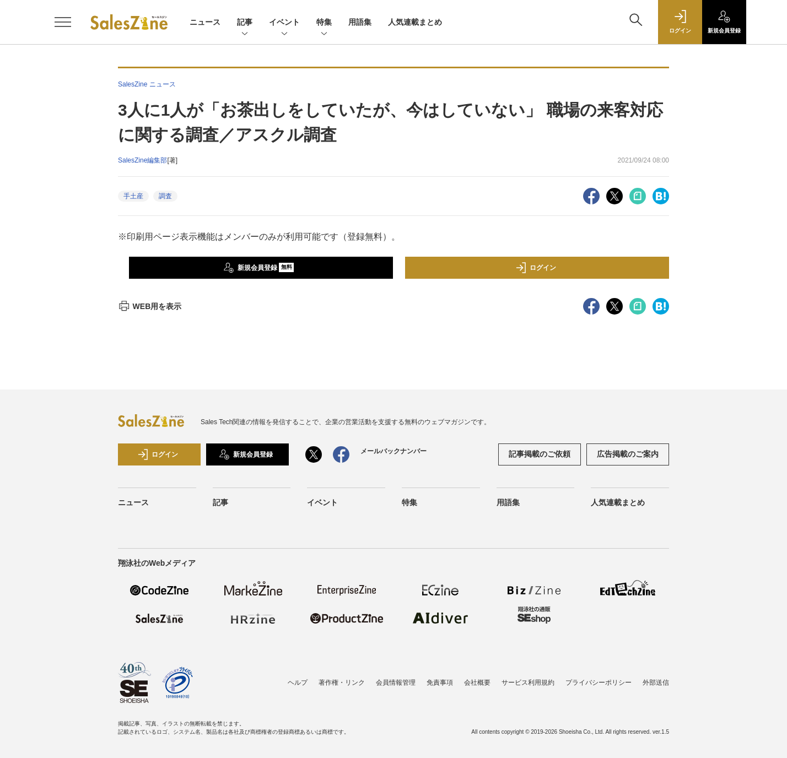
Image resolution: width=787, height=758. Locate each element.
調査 (165, 196)
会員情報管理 (396, 682)
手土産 (133, 196)
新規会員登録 (258, 267)
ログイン (535, 267)
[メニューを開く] (63, 22)
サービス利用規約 (528, 682)
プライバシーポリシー (598, 682)
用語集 (359, 22)
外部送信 (656, 682)
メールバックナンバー (393, 451)
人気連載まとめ (415, 22)
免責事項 (440, 682)
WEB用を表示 (149, 306)
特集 (324, 23)
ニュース (205, 22)
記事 (244, 23)
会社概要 (477, 682)
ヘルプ (298, 682)
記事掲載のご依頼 (539, 454)
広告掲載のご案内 (628, 454)
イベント (284, 23)
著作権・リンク (342, 682)
